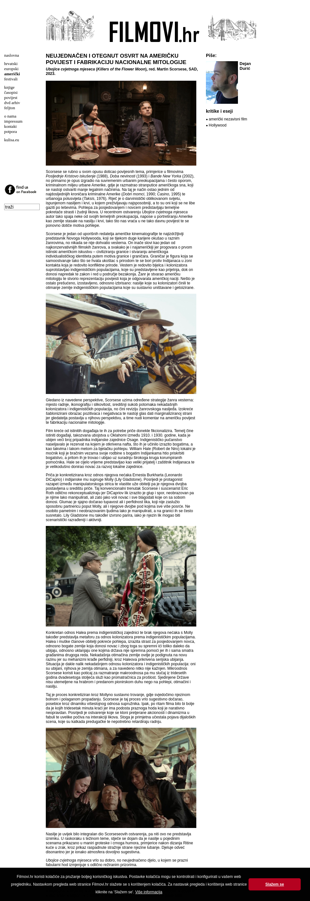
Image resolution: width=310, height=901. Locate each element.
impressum (13, 121)
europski (11, 68)
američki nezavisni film (228, 119)
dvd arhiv (12, 102)
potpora (10, 131)
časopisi (11, 92)
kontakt (10, 126)
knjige (9, 87)
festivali (11, 79)
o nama (10, 116)
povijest (10, 97)
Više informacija (148, 892)
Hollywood (217, 125)
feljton (9, 107)
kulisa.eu (11, 139)
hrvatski (11, 63)
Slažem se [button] (274, 884)
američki (12, 73)
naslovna (11, 55)
